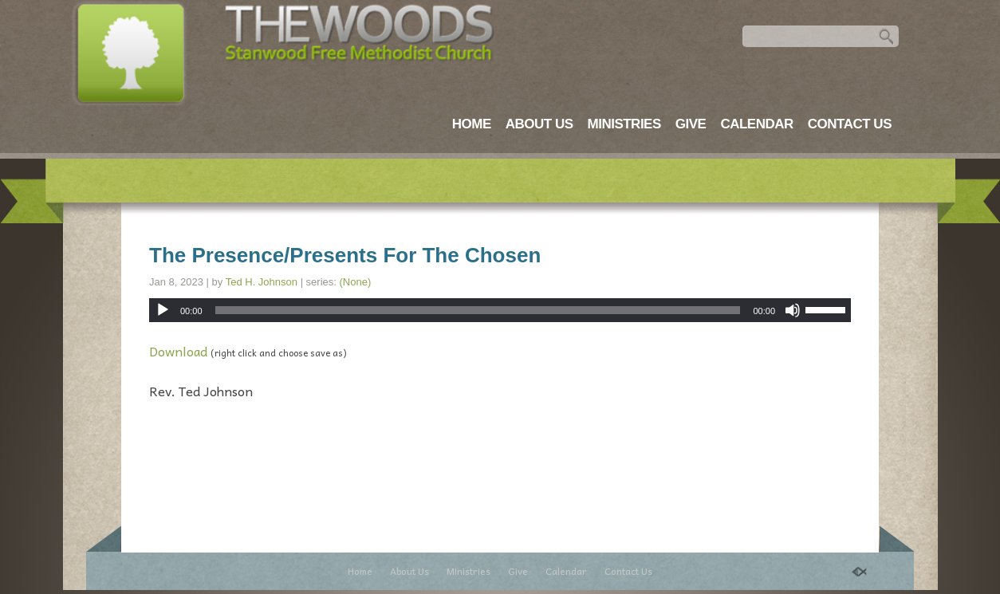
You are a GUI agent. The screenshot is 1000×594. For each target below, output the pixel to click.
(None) (356, 282)
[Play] (163, 310)
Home (471, 124)
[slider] (478, 310)
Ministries (624, 124)
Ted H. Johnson (261, 282)
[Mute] (793, 310)
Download (178, 350)
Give (691, 124)
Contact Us (850, 124)
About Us (539, 124)
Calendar (756, 124)
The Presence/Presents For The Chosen (345, 255)
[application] (500, 310)
